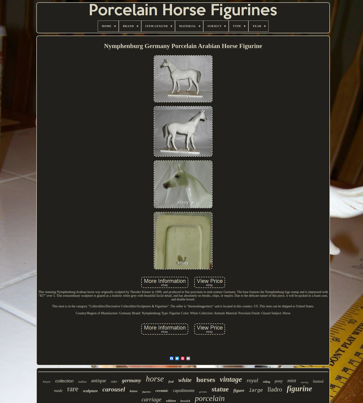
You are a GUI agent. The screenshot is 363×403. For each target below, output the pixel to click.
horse (155, 378)
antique (98, 380)
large (256, 390)
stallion (82, 381)
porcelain (210, 398)
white (185, 380)
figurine (299, 389)
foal (171, 381)
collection (64, 381)
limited (318, 381)
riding (266, 381)
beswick (185, 401)
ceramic (162, 390)
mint (292, 380)
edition (171, 401)
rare (72, 389)
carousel (113, 389)
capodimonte (183, 390)
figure (238, 390)
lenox (134, 391)
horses (205, 379)
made (58, 390)
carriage (151, 399)
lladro (275, 389)
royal (252, 380)
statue (220, 389)
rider (114, 381)
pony (279, 381)
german (203, 391)
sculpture (90, 391)
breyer (46, 381)
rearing (304, 382)
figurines (146, 392)
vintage (231, 379)
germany (131, 380)
